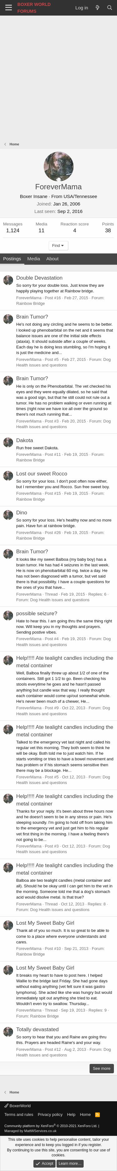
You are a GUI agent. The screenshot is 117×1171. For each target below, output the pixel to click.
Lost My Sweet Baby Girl (45, 923)
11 (42, 231)
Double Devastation (39, 278)
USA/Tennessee (80, 196)
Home (85, 1114)
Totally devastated (37, 1029)
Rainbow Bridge (30, 303)
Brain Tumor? (32, 317)
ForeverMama (28, 297)
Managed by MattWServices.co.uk (30, 1131)
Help (71, 1114)
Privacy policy (50, 1114)
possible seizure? (36, 613)
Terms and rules (18, 1114)
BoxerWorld (17, 1105)
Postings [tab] (12, 258)
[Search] (110, 7)
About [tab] (52, 258)
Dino (21, 513)
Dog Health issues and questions (60, 599)
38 (108, 231)
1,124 (13, 231)
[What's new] (97, 7)
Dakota (24, 440)
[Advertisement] (58, 77)
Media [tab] (33, 258)
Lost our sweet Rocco (41, 474)
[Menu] (8, 8)
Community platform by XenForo (50, 1126)
